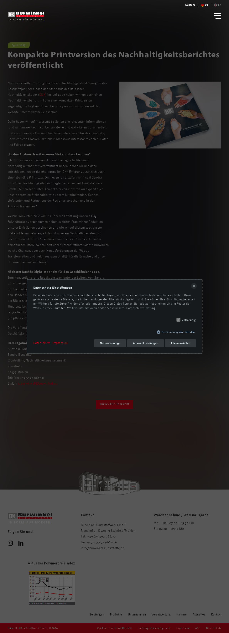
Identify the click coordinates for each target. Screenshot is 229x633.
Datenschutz (41, 343)
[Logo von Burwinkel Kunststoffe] (190, 5)
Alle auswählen (180, 343)
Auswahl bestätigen (145, 343)
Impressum (60, 343)
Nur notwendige (110, 343)
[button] (217, 16)
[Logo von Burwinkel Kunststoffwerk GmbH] (26, 16)
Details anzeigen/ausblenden (178, 332)
